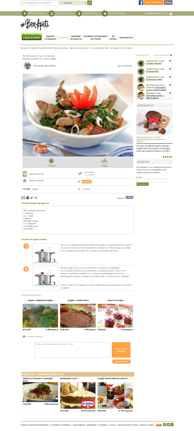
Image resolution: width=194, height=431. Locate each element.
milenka (150, 85)
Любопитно (126, 37)
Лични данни (79, 425)
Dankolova (152, 61)
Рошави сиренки (153, 63)
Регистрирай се (153, 2)
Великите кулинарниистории (95, 37)
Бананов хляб (152, 71)
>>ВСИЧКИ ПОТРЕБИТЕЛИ (161, 55)
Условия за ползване (60, 425)
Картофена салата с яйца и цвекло (156, 88)
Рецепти (63, 37)
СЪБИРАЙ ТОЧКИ (63, 13)
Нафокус (113, 37)
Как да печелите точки (128, 425)
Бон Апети (50, 65)
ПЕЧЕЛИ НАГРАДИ (117, 13)
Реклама (103, 425)
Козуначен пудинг (154, 79)
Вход (168, 2)
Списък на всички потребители (34, 425)
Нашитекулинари (50, 37)
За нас (112, 425)
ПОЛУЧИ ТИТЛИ (90, 13)
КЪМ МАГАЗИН (158, 13)
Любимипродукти (75, 37)
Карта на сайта (147, 425)
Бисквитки (92, 425)
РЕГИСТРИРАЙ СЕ (36, 13)
